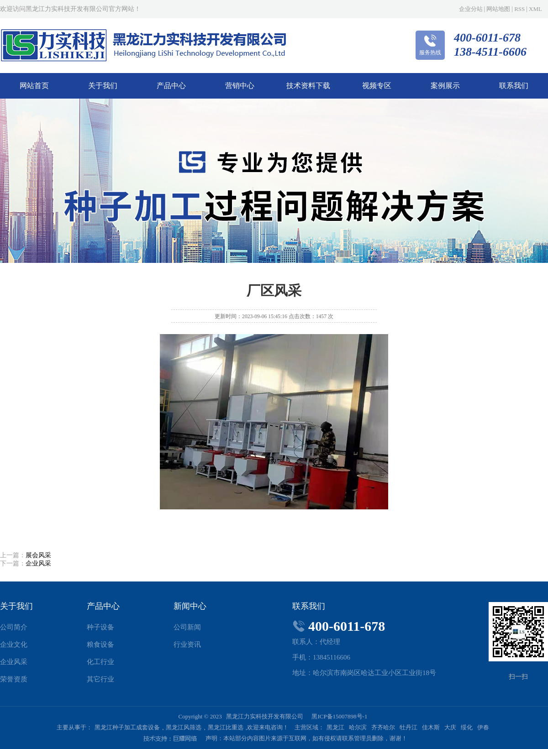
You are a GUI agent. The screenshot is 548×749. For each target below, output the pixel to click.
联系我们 (513, 85)
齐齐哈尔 (383, 727)
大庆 (450, 727)
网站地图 (498, 8)
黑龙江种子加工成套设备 (127, 727)
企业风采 (38, 563)
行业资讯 (187, 644)
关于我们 (102, 85)
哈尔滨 (358, 727)
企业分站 (471, 8)
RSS (519, 8)
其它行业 (100, 679)
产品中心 (171, 85)
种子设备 (100, 627)
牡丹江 (408, 727)
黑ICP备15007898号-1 (339, 716)
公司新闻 (187, 627)
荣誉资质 (13, 679)
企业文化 (13, 644)
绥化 (467, 727)
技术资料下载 (308, 85)
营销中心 (239, 85)
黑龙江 (335, 727)
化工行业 (100, 661)
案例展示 (445, 85)
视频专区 (376, 85)
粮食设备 (100, 644)
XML (535, 8)
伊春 (483, 727)
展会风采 (38, 555)
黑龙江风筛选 (183, 727)
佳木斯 (431, 727)
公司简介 (13, 627)
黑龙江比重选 (225, 727)
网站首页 (34, 85)
